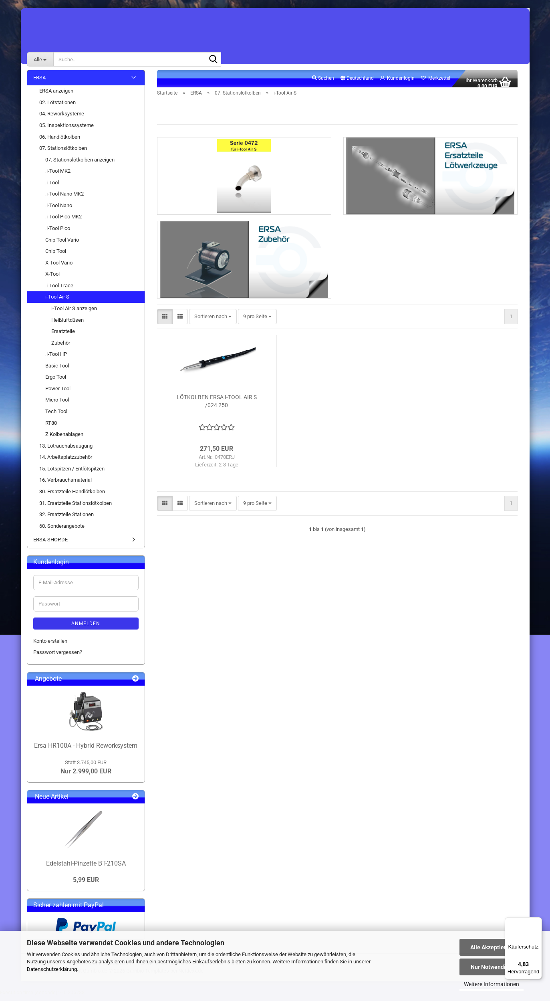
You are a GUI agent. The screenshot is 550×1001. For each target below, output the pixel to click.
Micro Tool (57, 405)
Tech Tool (56, 416)
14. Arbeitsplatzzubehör (65, 462)
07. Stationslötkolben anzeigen (80, 164)
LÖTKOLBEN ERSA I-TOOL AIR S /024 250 (217, 411)
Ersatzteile (63, 336)
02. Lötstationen (57, 107)
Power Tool (58, 393)
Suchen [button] (323, 82)
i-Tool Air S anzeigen (74, 313)
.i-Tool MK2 (58, 176)
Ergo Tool (55, 382)
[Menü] (537, 922)
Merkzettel (435, 82)
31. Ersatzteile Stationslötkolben (75, 508)
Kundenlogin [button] (397, 82)
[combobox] (213, 326)
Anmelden (85, 628)
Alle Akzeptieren (491, 947)
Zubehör (60, 347)
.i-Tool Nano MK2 (64, 199)
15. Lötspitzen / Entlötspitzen (72, 473)
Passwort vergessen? (57, 657)
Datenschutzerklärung (52, 969)
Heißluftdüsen (67, 324)
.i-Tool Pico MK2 (63, 221)
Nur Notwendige (491, 967)
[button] (357, 83)
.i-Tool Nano (58, 210)
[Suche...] (40, 59)
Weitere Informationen (491, 984)
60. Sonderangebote (62, 530)
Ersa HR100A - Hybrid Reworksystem (85, 750)
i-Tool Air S (57, 302)
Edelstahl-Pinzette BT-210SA (86, 868)
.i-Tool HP (56, 359)
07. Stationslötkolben (63, 152)
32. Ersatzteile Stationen (66, 519)
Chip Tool (55, 255)
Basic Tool (57, 370)
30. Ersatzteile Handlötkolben (72, 496)
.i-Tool (52, 187)
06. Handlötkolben (59, 141)
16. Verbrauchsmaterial (65, 485)
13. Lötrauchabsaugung (66, 450)
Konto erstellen (50, 645)
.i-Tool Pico (57, 233)
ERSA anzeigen (56, 96)
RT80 (51, 427)
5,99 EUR (86, 884)
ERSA (39, 82)
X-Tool (52, 279)
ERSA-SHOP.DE (50, 544)
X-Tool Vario (59, 267)
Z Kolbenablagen (64, 439)
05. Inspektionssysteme (66, 130)
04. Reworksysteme (61, 118)
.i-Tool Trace (59, 290)
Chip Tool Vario (62, 244)
